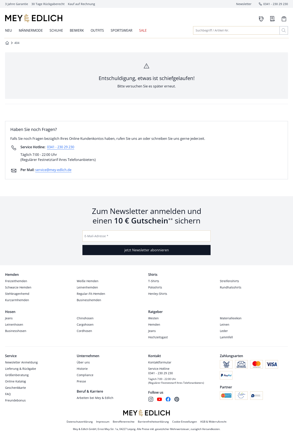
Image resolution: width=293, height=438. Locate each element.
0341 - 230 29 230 (60, 147)
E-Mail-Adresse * (96, 236)
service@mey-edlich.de (53, 169)
